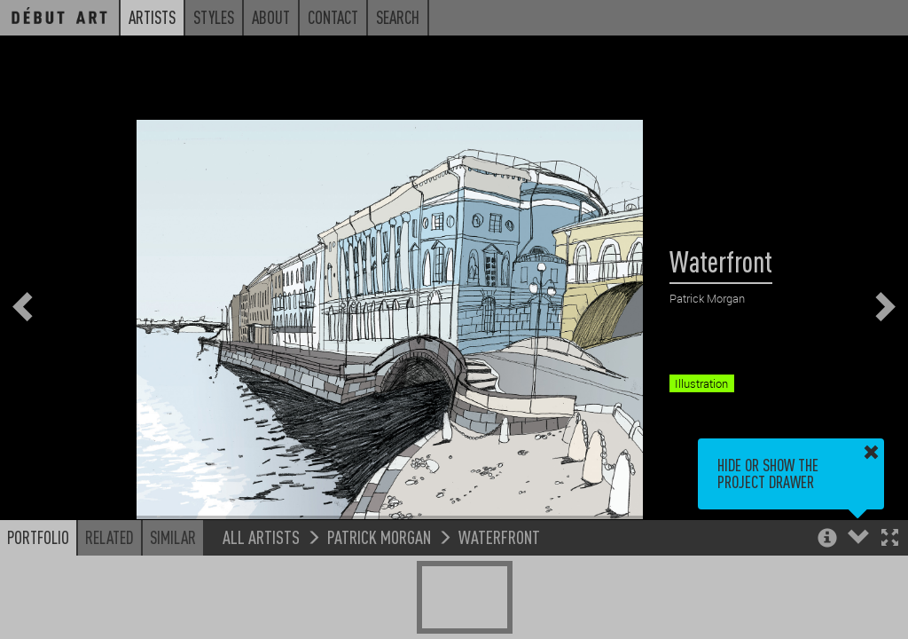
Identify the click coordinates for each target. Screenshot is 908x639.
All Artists (261, 536)
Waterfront (499, 536)
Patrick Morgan (379, 536)
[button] (889, 539)
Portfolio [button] (38, 536)
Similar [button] (173, 536)
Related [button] (109, 536)
